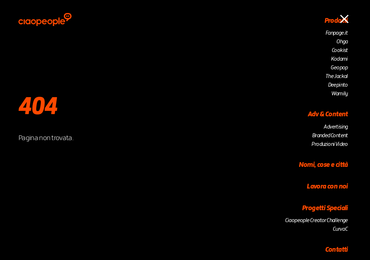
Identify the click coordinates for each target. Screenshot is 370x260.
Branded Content (330, 136)
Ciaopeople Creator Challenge (316, 221)
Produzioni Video (329, 144)
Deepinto (338, 85)
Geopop (339, 68)
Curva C (340, 229)
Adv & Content (328, 114)
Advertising (336, 127)
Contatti (336, 250)
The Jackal (337, 76)
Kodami (339, 59)
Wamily (339, 94)
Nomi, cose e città (323, 165)
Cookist (340, 50)
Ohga (342, 42)
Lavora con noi (327, 186)
